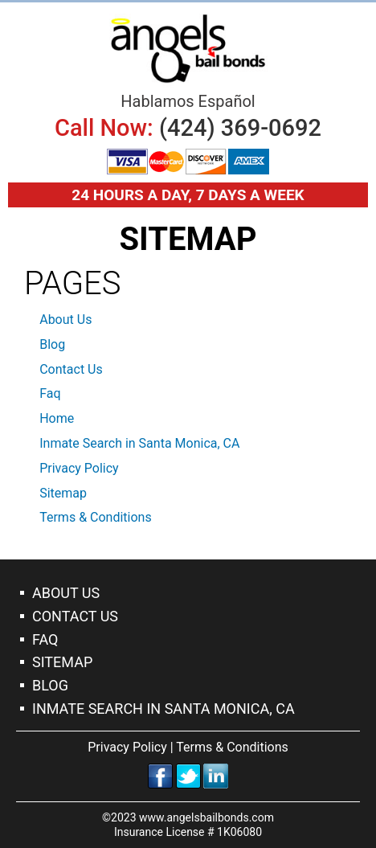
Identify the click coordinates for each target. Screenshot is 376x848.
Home (56, 418)
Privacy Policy (79, 468)
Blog (52, 344)
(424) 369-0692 (240, 127)
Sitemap (63, 493)
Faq (49, 393)
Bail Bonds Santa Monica (188, 48)
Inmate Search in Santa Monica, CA (139, 443)
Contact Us (71, 369)
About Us (65, 319)
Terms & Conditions (95, 517)
